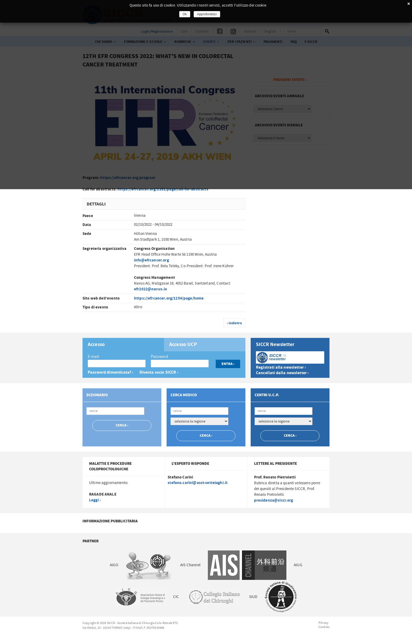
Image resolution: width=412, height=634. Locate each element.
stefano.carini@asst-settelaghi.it (198, 483)
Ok (185, 14)
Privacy (323, 623)
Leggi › (95, 500)
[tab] (123, 344)
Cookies (323, 627)
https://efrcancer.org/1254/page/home (169, 298)
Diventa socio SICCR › (159, 372)
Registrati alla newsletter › (281, 367)
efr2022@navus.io (150, 289)
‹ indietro (234, 323)
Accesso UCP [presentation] (183, 344)
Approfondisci (207, 14)
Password (159, 356)
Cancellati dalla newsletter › (282, 373)
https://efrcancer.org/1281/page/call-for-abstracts (162, 189)
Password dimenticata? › (110, 372)
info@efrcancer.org (151, 260)
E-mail (93, 356)
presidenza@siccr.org (273, 500)
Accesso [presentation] (96, 344)
